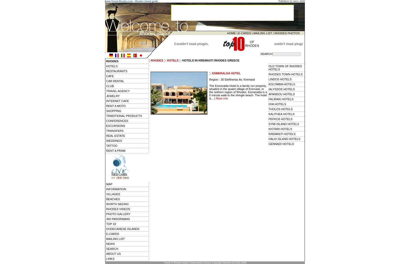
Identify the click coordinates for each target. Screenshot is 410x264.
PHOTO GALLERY (118, 214)
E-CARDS (244, 33)
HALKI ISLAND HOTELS (284, 139)
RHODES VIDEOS (118, 209)
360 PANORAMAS (118, 219)
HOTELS (112, 66)
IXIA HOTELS (277, 104)
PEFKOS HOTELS (281, 119)
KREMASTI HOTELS (282, 134)
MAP (109, 184)
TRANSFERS (115, 130)
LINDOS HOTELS (280, 79)
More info (222, 98)
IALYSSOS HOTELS (282, 89)
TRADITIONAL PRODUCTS (124, 115)
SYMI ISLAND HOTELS (284, 124)
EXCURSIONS (115, 125)
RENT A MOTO (116, 106)
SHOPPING (113, 111)
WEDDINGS (114, 140)
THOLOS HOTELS (281, 109)
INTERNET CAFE (117, 101)
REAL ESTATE (115, 135)
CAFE (110, 76)
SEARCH (112, 248)
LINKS (110, 258)
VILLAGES (113, 194)
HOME (231, 33)
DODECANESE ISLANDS (122, 229)
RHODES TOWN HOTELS (286, 74)
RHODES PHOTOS (287, 33)
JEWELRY (113, 96)
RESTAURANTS (116, 71)
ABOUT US (113, 253)
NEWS (110, 243)
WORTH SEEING (117, 204)
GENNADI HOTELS (281, 143)
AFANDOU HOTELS (282, 94)
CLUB (110, 86)
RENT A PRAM (116, 150)
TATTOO (111, 145)
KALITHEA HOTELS (282, 114)
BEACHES (113, 199)
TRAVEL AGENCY (118, 91)
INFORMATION (116, 189)
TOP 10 (111, 224)
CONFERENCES (117, 120)
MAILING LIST (262, 33)
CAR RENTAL (115, 81)
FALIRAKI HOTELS (281, 99)
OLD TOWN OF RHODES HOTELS (285, 68)
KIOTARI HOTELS (280, 129)
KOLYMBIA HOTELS (282, 84)
